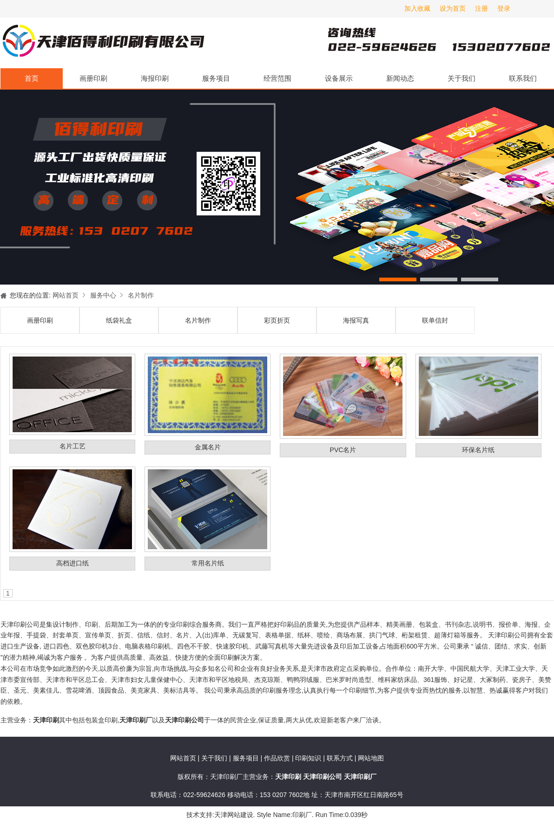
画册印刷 (93, 78)
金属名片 (208, 447)
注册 (481, 8)
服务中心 (103, 295)
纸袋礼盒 (119, 320)
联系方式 (340, 758)
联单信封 (435, 320)
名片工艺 (72, 446)
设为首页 (453, 8)
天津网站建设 (233, 814)
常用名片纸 (207, 563)
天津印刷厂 (102, 42)
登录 (503, 8)
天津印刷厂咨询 (423, 42)
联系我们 (523, 78)
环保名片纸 (478, 450)
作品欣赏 (278, 758)
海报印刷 (155, 78)
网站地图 (371, 758)
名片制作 (141, 295)
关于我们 (461, 78)
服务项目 (216, 78)
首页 (32, 78)
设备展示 (339, 78)
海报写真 (356, 320)
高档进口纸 (72, 563)
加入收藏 (417, 8)
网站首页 (66, 295)
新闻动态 (400, 78)
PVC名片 (343, 450)
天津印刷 (46, 720)
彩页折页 (277, 320)
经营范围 (277, 78)
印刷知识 (309, 758)
